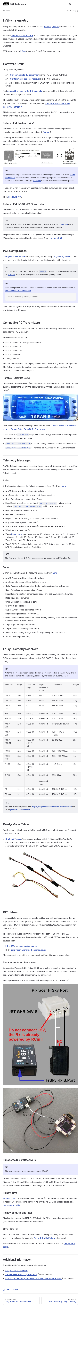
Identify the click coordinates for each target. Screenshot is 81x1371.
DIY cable (37, 180)
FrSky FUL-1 (10, 946)
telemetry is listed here (22, 35)
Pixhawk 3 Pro (9, 1198)
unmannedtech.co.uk (27, 946)
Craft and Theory (13, 839)
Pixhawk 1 (38, 1238)
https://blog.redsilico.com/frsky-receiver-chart (52, 807)
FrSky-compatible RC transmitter (23, 75)
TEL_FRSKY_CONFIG (61, 256)
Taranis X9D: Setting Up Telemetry (21, 1274)
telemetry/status (51, 26)
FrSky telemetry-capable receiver (24, 79)
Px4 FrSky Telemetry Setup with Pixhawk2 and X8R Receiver (33, 1278)
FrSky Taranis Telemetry (16, 1270)
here (64, 486)
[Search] (70, 4)
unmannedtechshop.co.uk (34, 950)
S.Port (23, 51)
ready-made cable (11, 1205)
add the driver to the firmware (18, 291)
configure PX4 (14, 197)
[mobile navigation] (77, 4)
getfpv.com (15, 950)
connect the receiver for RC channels (24, 91)
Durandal (64, 224)
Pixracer (46, 132)
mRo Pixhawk (50, 1238)
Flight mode (16, 534)
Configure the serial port (14, 256)
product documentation (20, 810)
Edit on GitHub (10, 1290)
